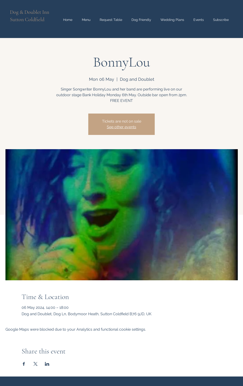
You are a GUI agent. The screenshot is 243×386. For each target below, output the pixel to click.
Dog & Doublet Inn (29, 12)
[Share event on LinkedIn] (47, 364)
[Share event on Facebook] (24, 364)
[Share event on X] (35, 364)
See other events (121, 127)
